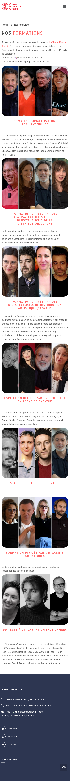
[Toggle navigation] (64, 6)
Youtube (8, 744)
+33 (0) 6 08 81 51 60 (40, 705)
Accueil (5, 25)
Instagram (9, 736)
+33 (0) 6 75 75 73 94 (34, 699)
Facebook (9, 728)
